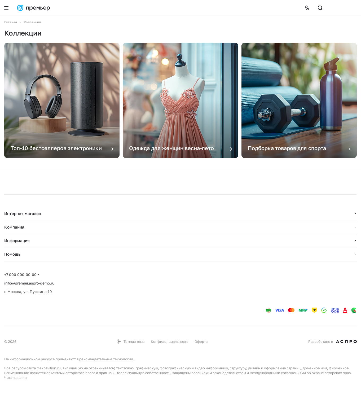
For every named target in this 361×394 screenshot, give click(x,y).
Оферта (201, 341)
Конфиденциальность (169, 341)
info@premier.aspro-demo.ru (29, 283)
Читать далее (15, 377)
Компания (14, 227)
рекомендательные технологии (106, 359)
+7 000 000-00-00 (20, 274)
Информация (17, 240)
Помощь (12, 254)
